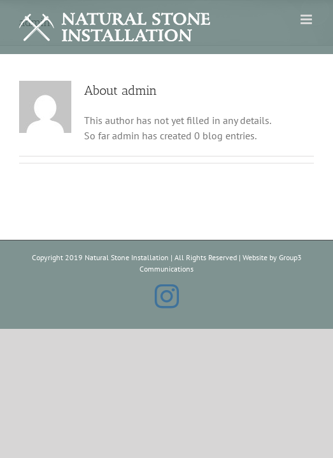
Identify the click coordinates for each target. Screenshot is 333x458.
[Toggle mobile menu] (307, 19)
